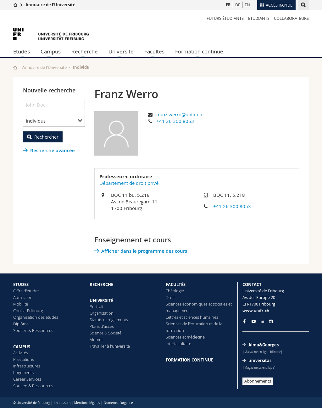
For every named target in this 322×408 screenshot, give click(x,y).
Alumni (96, 339)
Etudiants (258, 18)
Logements (23, 372)
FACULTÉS (176, 284)
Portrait (96, 306)
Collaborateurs (291, 18)
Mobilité (20, 304)
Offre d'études (26, 291)
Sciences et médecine (185, 337)
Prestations (23, 359)
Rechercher (46, 137)
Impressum (62, 403)
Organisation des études (35, 317)
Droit (170, 297)
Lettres (172, 317)
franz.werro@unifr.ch (179, 114)
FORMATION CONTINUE (189, 360)
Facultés (154, 51)
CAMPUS (21, 347)
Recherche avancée (52, 150)
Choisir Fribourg (28, 310)
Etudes (21, 51)
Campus (51, 51)
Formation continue (199, 51)
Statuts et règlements (109, 320)
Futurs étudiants (225, 18)
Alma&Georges (263, 345)
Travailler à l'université (110, 346)
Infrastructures (26, 366)
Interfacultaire (178, 343)
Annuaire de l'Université (50, 5)
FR (228, 5)
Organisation (102, 313)
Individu (81, 67)
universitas (259, 360)
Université (121, 51)
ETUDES (21, 284)
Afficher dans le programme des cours (144, 251)
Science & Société (105, 333)
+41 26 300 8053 (175, 121)
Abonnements (257, 381)
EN (247, 5)
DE (237, 5)
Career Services (27, 379)
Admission (22, 297)
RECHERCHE (101, 284)
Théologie (175, 291)
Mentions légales (87, 403)
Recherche (84, 51)
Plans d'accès (102, 326)
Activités (20, 353)
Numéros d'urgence (118, 403)
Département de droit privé (128, 183)
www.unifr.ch (255, 310)
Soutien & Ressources (33, 330)
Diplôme (21, 324)
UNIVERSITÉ (101, 300)
